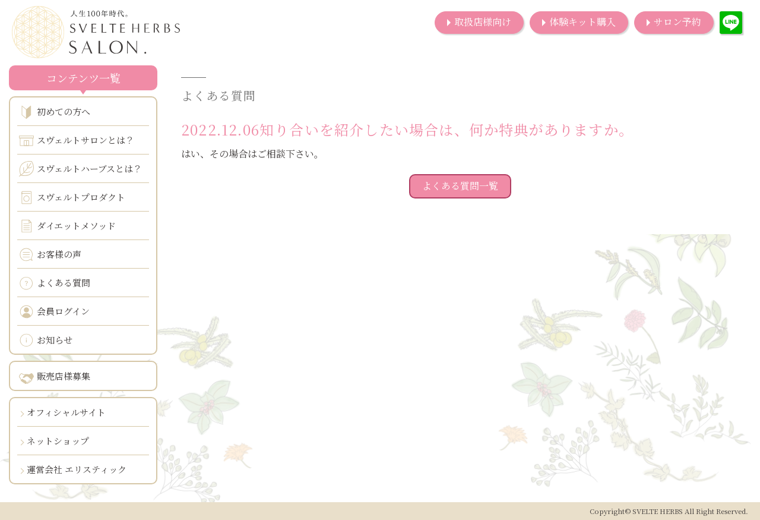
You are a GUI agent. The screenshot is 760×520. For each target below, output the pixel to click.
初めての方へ (54, 112)
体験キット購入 (582, 22)
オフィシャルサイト (66, 412)
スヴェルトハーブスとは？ (80, 169)
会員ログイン (54, 311)
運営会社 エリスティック (76, 469)
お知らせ (45, 340)
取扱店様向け (482, 22)
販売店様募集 (54, 377)
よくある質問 (54, 283)
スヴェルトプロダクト (72, 197)
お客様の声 (50, 254)
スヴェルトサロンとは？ (76, 140)
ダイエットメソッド (67, 226)
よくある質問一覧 (460, 186)
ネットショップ (58, 440)
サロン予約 (677, 22)
